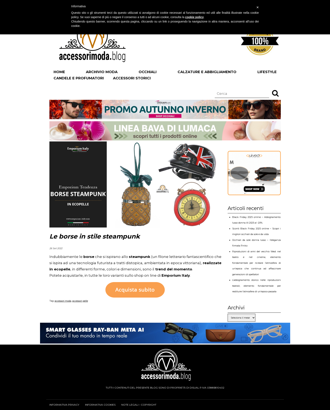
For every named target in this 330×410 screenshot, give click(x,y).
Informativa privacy (64, 404)
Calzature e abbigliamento (207, 72)
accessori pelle (80, 300)
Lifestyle (267, 72)
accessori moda (63, 300)
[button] (275, 93)
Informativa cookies (100, 404)
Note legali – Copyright (138, 404)
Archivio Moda (102, 72)
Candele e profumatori (79, 78)
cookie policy (194, 17)
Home (59, 72)
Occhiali (148, 72)
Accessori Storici (132, 78)
